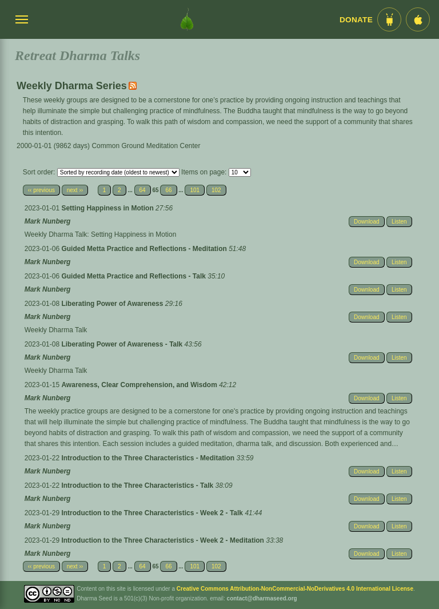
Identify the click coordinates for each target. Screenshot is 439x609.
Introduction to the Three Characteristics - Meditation (148, 458)
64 (142, 190)
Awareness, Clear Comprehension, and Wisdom (140, 385)
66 (168, 190)
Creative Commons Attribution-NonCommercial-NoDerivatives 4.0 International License (295, 589)
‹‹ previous (41, 190)
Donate (356, 19)
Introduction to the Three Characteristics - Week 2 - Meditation (163, 540)
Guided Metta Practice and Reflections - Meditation (145, 249)
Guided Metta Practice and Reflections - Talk (134, 276)
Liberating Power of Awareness (113, 304)
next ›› (75, 190)
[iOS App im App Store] (418, 19)
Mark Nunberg (48, 221)
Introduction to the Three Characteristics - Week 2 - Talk (153, 513)
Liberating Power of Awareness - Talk (122, 344)
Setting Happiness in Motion (108, 208)
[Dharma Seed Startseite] (187, 19)
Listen (399, 221)
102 (216, 190)
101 (194, 190)
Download (366, 221)
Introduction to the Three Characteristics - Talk (138, 485)
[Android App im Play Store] (389, 19)
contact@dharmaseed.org (262, 598)
